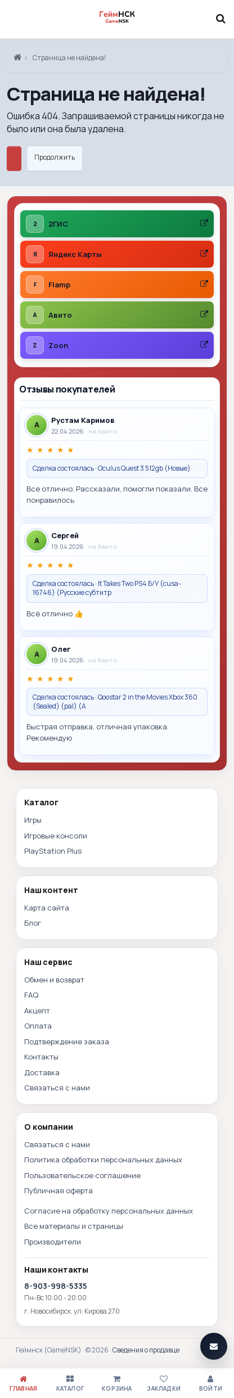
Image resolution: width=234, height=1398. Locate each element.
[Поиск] (220, 18)
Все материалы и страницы (73, 1226)
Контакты (41, 1057)
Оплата (38, 1026)
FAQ (31, 995)
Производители (52, 1242)
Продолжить (54, 157)
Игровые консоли (55, 836)
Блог (32, 923)
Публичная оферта (58, 1190)
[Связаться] (213, 1346)
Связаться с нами (57, 1088)
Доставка (42, 1072)
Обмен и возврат (54, 980)
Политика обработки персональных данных (103, 1160)
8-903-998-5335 (55, 1285)
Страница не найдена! (69, 57)
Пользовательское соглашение (82, 1175)
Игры (33, 820)
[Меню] (13, 18)
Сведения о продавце (145, 1350)
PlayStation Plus (53, 851)
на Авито (103, 431)
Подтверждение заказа (66, 1041)
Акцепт (37, 1010)
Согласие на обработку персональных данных (108, 1211)
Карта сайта (46, 908)
